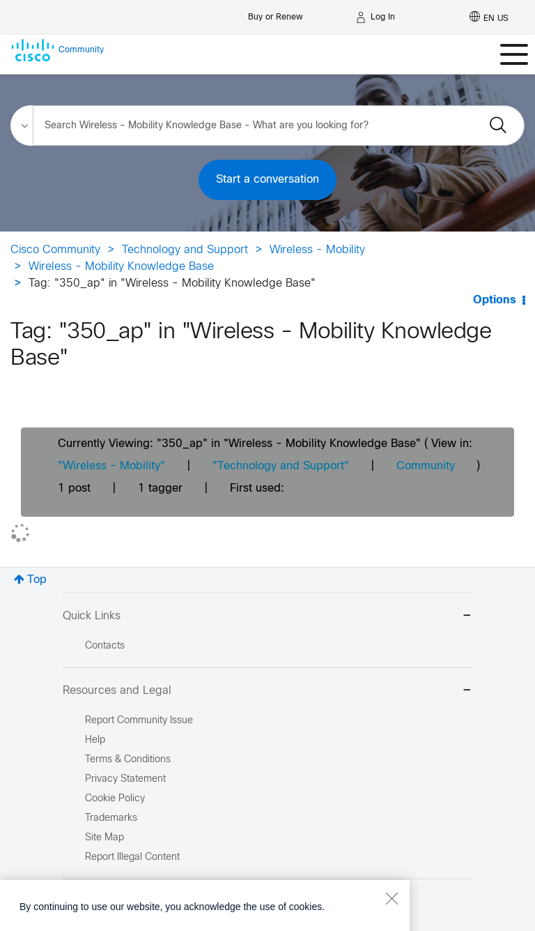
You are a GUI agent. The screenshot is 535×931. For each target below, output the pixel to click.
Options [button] (494, 300)
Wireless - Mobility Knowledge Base (121, 267)
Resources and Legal (267, 691)
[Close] (391, 922)
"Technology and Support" (280, 466)
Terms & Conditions (128, 759)
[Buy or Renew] (275, 13)
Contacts (105, 646)
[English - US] (489, 17)
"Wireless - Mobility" (111, 466)
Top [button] (37, 580)
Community (425, 466)
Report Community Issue (139, 720)
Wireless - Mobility (317, 250)
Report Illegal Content (132, 857)
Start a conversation (267, 179)
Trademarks (111, 818)
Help (95, 740)
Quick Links (267, 616)
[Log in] (375, 17)
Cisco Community (55, 250)
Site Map (104, 837)
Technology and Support (185, 250)
